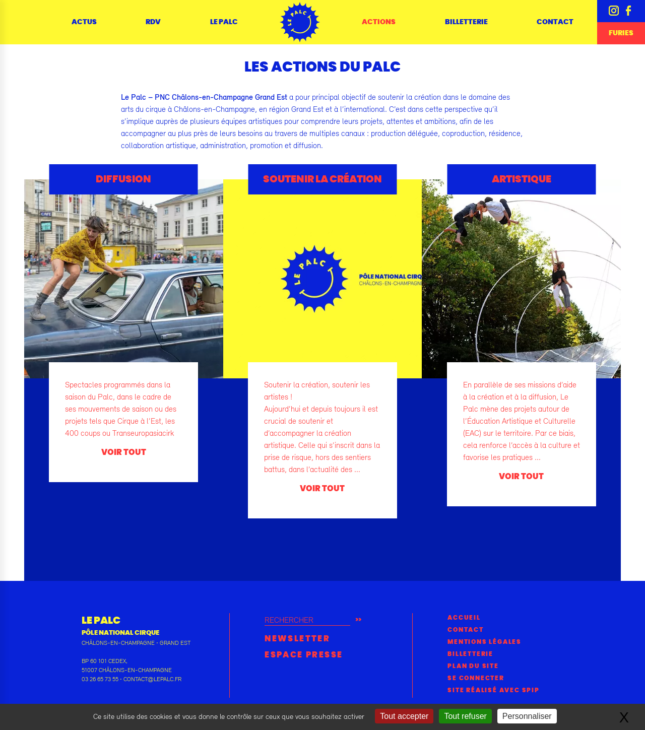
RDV (153, 22)
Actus (84, 22)
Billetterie (466, 22)
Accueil (464, 618)
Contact (555, 22)
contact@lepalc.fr (152, 679)
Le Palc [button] (224, 22)
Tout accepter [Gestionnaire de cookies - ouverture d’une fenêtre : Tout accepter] (404, 716)
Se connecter (475, 678)
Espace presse (304, 655)
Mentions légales (484, 642)
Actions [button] (379, 22)
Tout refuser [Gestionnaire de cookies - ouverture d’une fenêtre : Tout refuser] (465, 716)
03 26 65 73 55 (100, 679)
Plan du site (473, 666)
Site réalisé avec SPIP (493, 690)
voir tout (123, 452)
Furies (621, 33)
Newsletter (297, 639)
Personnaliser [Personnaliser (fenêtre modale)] (527, 716)
